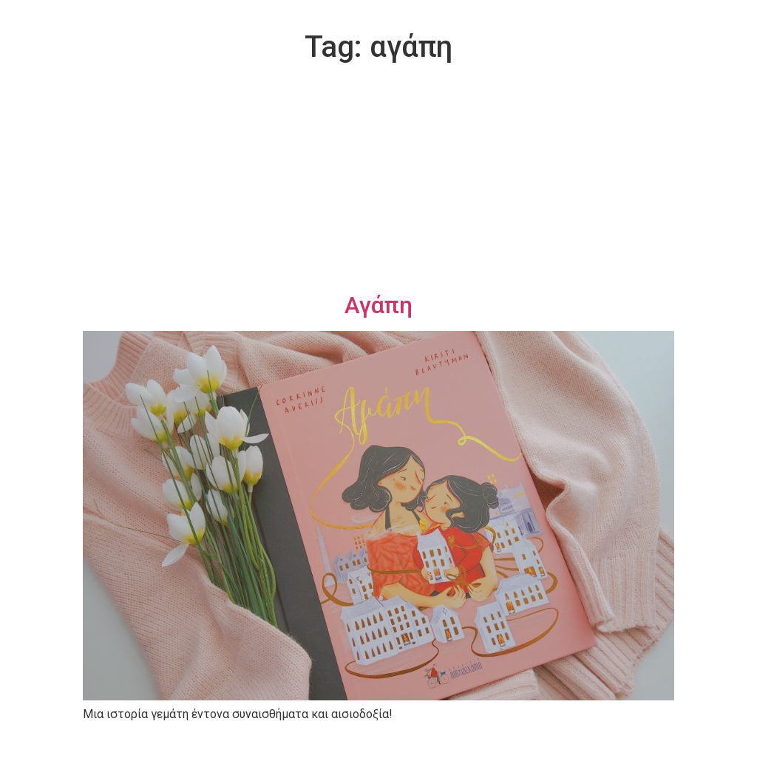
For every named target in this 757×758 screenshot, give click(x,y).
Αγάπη (378, 305)
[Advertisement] (378, 180)
